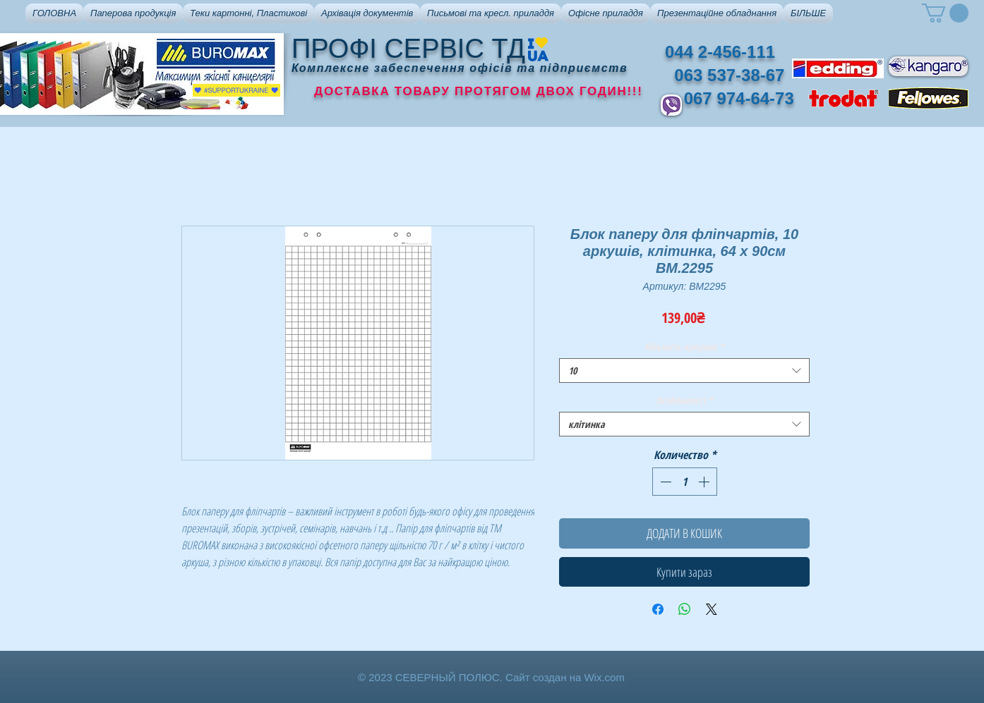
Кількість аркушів (684, 347)
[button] (133, 13)
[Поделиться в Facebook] (657, 609)
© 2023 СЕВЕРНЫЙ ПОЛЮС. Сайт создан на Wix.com (491, 677)
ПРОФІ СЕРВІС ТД (408, 48)
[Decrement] (664, 481)
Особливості (684, 400)
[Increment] (705, 481)
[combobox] (684, 370)
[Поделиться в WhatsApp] (684, 609)
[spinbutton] (684, 481)
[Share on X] (711, 609)
